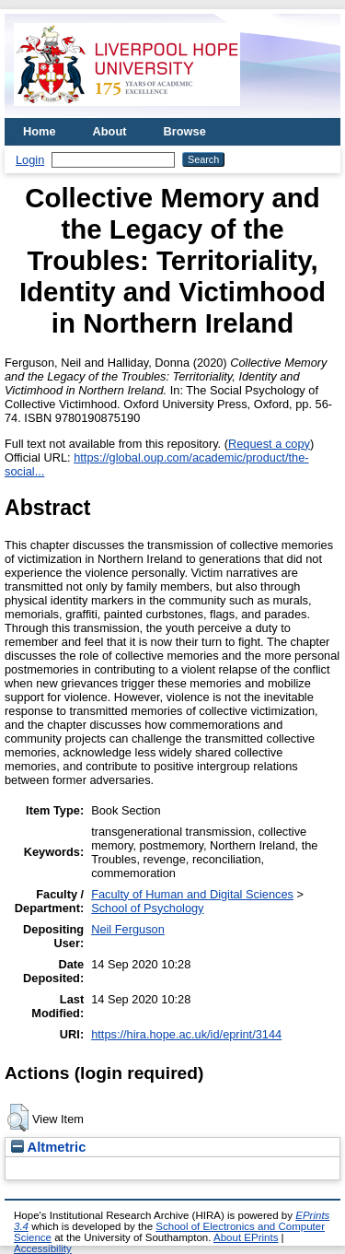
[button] (18, 1117)
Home (39, 131)
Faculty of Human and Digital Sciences (192, 894)
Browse (185, 131)
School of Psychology (147, 908)
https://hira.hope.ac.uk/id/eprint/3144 (186, 1034)
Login (30, 160)
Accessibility (43, 1248)
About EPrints (245, 1237)
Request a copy (269, 444)
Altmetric (48, 1147)
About (110, 131)
